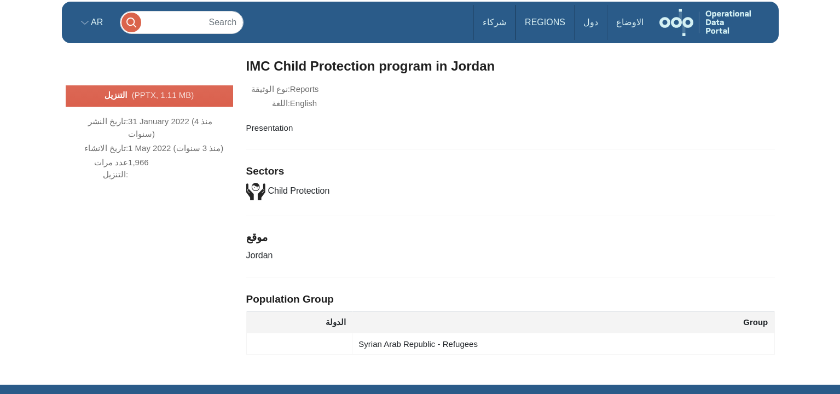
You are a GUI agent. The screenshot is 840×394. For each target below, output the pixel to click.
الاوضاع (630, 22)
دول (590, 22)
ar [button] (96, 22)
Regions (545, 22)
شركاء (494, 22)
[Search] (182, 22)
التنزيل (149, 96)
